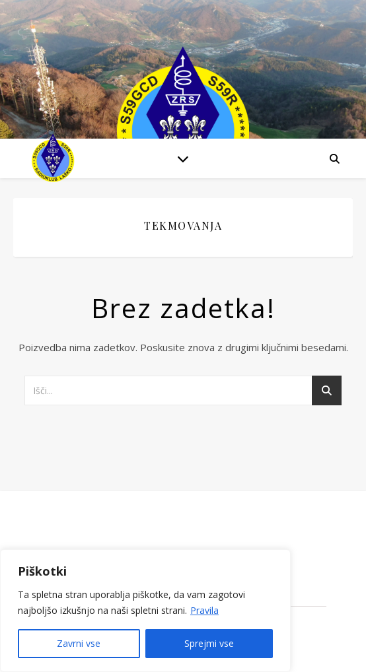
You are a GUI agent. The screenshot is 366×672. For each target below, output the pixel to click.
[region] (145, 610)
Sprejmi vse (209, 643)
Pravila (204, 610)
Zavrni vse (78, 643)
